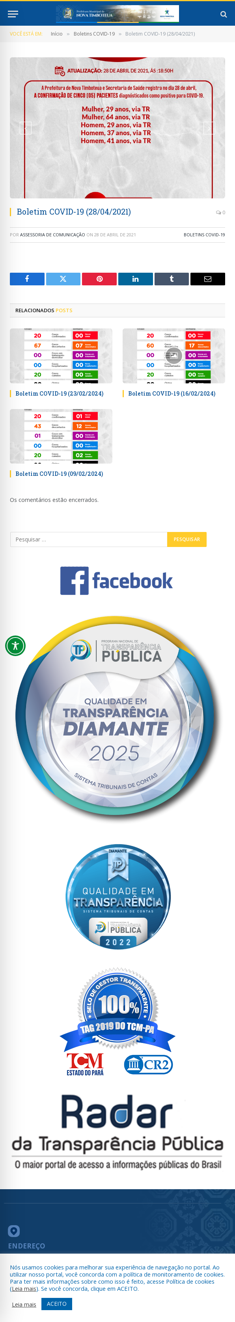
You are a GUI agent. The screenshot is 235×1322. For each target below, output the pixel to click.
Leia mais (24, 1288)
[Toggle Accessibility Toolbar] (15, 645)
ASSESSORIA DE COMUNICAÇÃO (52, 235)
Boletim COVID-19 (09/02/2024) (59, 473)
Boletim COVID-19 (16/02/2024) (171, 393)
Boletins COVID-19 (204, 235)
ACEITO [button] (57, 1303)
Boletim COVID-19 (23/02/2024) (59, 393)
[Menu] (13, 14)
